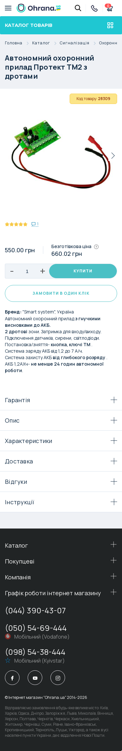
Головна (18, 43)
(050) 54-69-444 (36, 627)
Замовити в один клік (61, 293)
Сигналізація (79, 43)
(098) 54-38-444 (35, 651)
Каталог (46, 43)
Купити (83, 271)
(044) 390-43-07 (35, 610)
